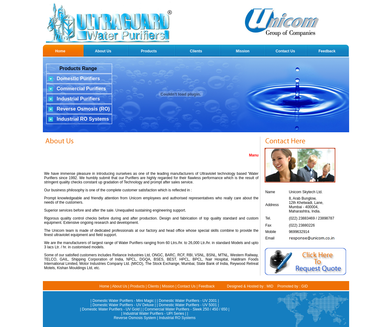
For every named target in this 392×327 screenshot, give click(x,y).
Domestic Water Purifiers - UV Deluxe (123, 305)
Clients (196, 51)
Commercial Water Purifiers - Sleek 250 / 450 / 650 (186, 309)
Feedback (326, 51)
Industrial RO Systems (177, 318)
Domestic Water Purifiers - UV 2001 (188, 301)
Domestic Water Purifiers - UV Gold (111, 309)
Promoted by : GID (292, 286)
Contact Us (285, 51)
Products (149, 51)
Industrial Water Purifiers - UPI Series (153, 313)
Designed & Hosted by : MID (250, 286)
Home (60, 51)
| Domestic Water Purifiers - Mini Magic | (123, 301)
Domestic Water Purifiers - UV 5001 (188, 305)
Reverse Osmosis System (135, 318)
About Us (103, 51)
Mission (243, 51)
